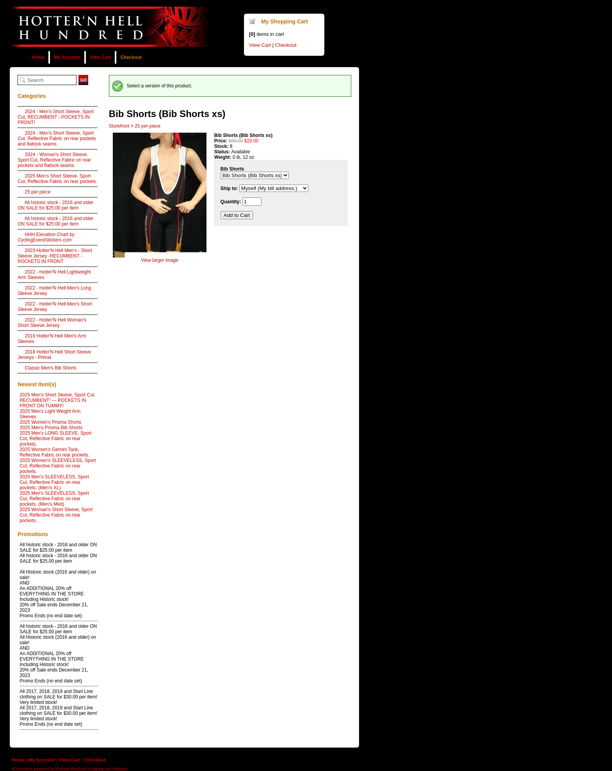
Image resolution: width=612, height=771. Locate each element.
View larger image (159, 260)
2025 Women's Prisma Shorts (50, 422)
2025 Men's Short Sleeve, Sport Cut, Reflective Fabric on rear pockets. (57, 178)
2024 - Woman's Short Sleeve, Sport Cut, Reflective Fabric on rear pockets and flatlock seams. (54, 160)
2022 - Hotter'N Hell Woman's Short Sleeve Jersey (52, 322)
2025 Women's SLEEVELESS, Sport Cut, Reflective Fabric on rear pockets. (58, 466)
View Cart (100, 57)
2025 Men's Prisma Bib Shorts (51, 427)
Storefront (119, 126)
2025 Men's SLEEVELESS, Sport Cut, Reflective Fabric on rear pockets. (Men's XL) (54, 482)
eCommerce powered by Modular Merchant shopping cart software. (70, 769)
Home (38, 57)
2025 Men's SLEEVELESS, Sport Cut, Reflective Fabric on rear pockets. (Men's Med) (54, 498)
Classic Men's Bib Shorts (50, 368)
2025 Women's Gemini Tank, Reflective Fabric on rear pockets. (54, 452)
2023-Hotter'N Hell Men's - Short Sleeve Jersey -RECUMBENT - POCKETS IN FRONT (55, 256)
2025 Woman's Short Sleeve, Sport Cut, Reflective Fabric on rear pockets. (56, 515)
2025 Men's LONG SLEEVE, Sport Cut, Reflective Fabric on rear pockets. (55, 438)
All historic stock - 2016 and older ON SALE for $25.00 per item (55, 205)
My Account (67, 57)
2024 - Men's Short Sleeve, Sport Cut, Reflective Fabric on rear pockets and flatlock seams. (57, 138)
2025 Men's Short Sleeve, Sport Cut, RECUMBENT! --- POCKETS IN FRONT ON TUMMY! (57, 400)
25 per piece (37, 192)
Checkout (131, 57)
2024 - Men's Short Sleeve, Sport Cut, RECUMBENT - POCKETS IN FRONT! (56, 117)
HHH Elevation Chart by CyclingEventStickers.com (46, 237)
